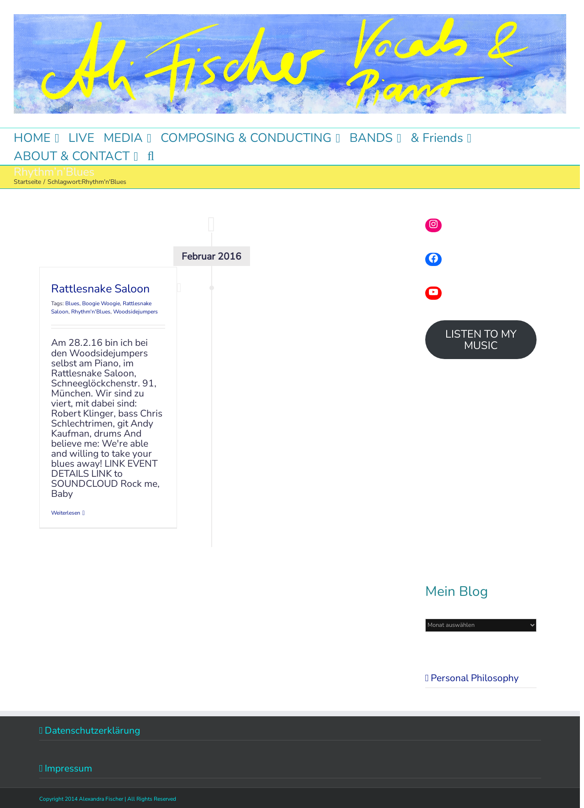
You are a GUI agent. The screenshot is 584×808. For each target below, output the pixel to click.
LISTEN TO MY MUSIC (480, 340)
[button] (150, 155)
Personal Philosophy (475, 678)
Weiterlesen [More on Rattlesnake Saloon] (65, 513)
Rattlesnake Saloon (100, 289)
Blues (72, 303)
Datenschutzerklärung (92, 730)
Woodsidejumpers (135, 311)
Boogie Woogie (101, 303)
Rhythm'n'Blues (90, 311)
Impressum (68, 768)
